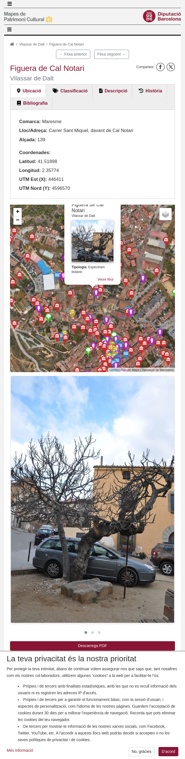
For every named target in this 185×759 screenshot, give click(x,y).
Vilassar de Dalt (32, 44)
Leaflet (114, 370)
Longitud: (30, 170)
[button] (92, 499)
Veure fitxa (105, 279)
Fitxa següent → (111, 54)
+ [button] (18, 212)
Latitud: (27, 161)
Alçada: (27, 139)
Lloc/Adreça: (33, 130)
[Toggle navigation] (9, 4)
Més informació (20, 755)
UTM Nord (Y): (35, 188)
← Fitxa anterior (73, 54)
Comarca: (30, 121)
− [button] (18, 220)
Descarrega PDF (92, 645)
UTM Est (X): (33, 179)
